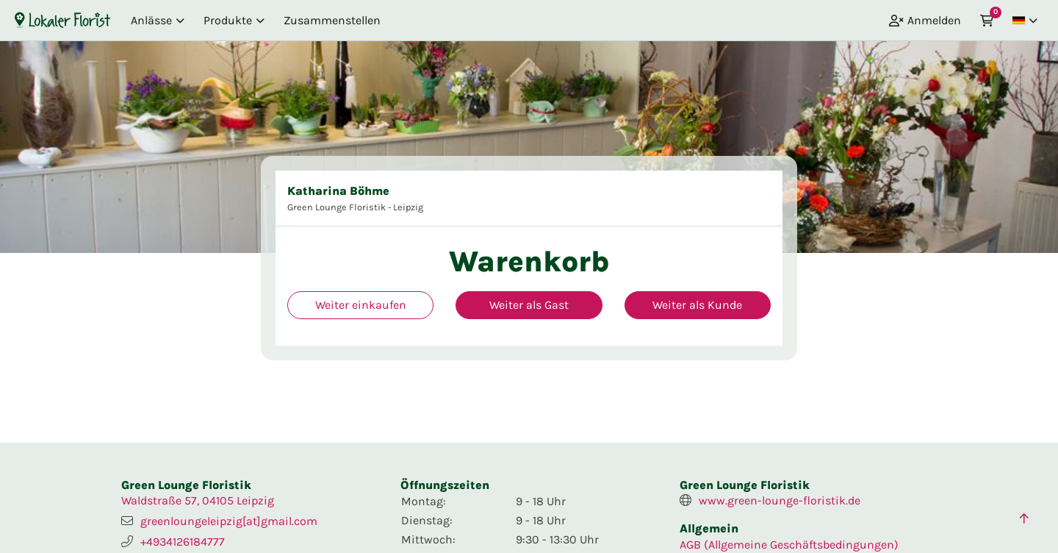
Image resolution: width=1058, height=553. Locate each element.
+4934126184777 (182, 542)
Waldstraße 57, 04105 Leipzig (197, 500)
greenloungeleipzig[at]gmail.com (228, 521)
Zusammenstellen (332, 20)
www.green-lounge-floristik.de (779, 500)
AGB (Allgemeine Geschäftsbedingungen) (789, 545)
